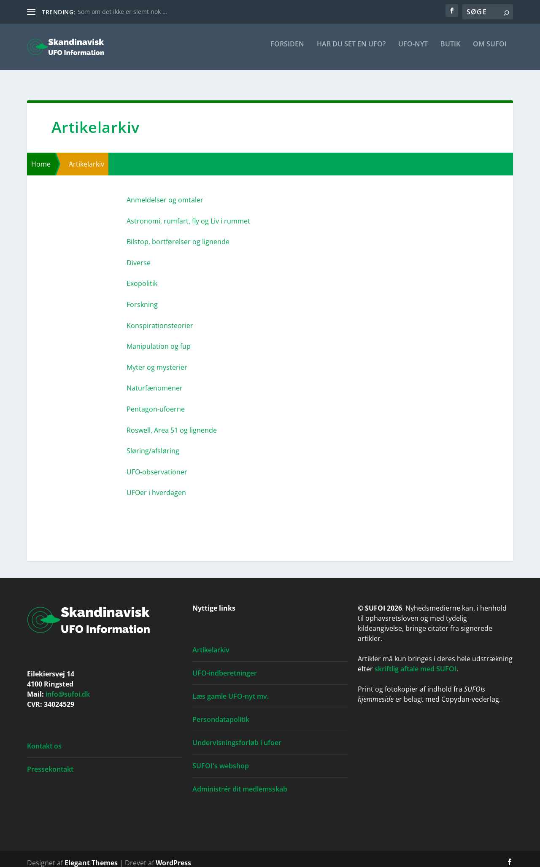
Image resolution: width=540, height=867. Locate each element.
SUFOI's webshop (220, 758)
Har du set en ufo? (351, 50)
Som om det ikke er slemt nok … (122, 12)
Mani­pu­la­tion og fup (159, 338)
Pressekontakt (50, 761)
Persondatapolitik (220, 711)
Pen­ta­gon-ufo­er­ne (156, 401)
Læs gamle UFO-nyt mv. (230, 688)
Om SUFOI (490, 50)
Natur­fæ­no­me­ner (155, 380)
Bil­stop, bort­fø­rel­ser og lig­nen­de (178, 234)
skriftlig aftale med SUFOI (415, 661)
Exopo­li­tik (142, 275)
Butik (450, 50)
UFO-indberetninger (224, 665)
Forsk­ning (142, 297)
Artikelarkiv (211, 642)
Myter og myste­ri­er (157, 359)
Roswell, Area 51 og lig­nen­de (172, 422)
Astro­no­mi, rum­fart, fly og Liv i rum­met (188, 213)
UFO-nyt (413, 50)
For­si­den (287, 50)
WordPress (173, 855)
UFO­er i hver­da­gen (156, 485)
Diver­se (139, 255)
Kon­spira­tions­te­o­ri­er (160, 318)
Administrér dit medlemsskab (239, 781)
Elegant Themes (91, 855)
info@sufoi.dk (68, 686)
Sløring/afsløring (153, 443)
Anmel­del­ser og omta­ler (165, 192)
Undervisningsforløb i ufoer (236, 735)
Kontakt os (44, 738)
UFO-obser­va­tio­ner (157, 464)
